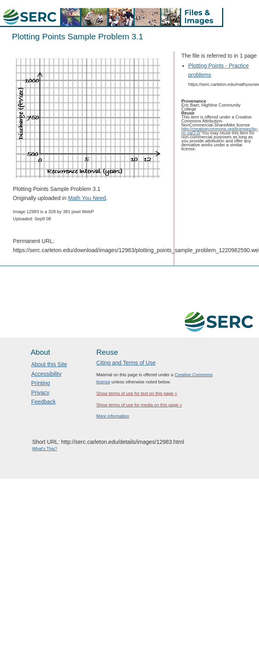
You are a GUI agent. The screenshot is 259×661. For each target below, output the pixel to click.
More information (113, 416)
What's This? (44, 448)
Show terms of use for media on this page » (139, 404)
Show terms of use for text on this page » (137, 393)
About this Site (49, 364)
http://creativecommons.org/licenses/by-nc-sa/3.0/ (219, 130)
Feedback (43, 402)
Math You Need (87, 198)
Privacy (40, 392)
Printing (40, 383)
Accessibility (46, 374)
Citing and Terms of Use (126, 363)
